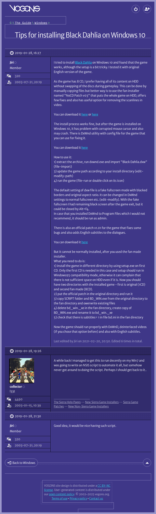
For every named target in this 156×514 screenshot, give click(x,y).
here (84, 114)
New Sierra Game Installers (102, 402)
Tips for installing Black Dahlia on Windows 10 (80, 35)
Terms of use (59, 498)
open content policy (61, 494)
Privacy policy (78, 498)
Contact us (96, 498)
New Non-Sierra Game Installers (88, 406)
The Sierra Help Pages (67, 402)
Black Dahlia (83, 62)
